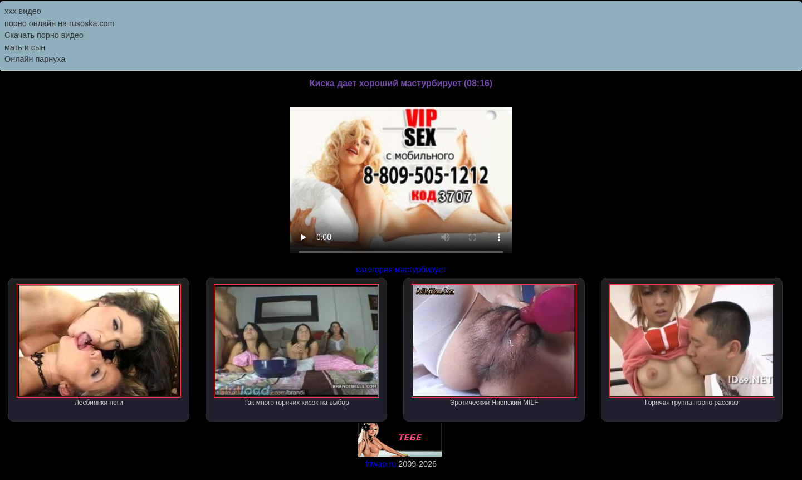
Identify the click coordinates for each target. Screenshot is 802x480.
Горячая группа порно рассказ (691, 345)
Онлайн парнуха (35, 59)
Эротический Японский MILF (494, 345)
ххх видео (22, 11)
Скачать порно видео (44, 35)
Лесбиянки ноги (99, 345)
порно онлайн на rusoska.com (59, 23)
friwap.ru (380, 463)
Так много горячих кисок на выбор (296, 345)
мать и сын (24, 47)
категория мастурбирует (401, 269)
